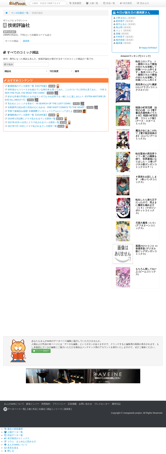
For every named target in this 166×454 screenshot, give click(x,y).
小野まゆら (121, 18)
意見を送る (11, 447)
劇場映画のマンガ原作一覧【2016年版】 (28, 115)
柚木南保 (120, 40)
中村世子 (120, 36)
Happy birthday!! (148, 47)
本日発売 (126, 3)
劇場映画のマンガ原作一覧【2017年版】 (28, 86)
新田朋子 (120, 21)
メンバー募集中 (41, 351)
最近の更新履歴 (13, 429)
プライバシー (59, 404)
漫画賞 (26, 41)
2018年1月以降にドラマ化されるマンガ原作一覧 (32, 118)
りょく (119, 30)
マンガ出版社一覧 (20, 13)
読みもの (143, 3)
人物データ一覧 (13, 432)
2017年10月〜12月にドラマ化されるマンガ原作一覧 (33, 122)
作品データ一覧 (13, 435)
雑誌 (49, 409)
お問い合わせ (85, 404)
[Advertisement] (56, 163)
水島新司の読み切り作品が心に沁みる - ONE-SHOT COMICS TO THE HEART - (47, 107)
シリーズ (57, 409)
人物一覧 (92, 3)
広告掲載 (72, 404)
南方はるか (121, 24)
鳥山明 (119, 27)
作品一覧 (109, 3)
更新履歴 (75, 3)
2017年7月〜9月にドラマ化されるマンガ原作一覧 (32, 126)
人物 (28, 409)
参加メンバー (32, 404)
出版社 (42, 409)
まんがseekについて (14, 404)
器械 (118, 33)
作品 (35, 409)
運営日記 (116, 404)
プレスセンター (102, 404)
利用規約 (45, 404)
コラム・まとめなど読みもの (20, 441)
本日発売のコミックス (16, 438)
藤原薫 (119, 43)
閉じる (9, 451)
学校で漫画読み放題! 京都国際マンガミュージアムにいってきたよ (40, 111)
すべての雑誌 (11, 41)
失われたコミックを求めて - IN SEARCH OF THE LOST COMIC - (40, 103)
